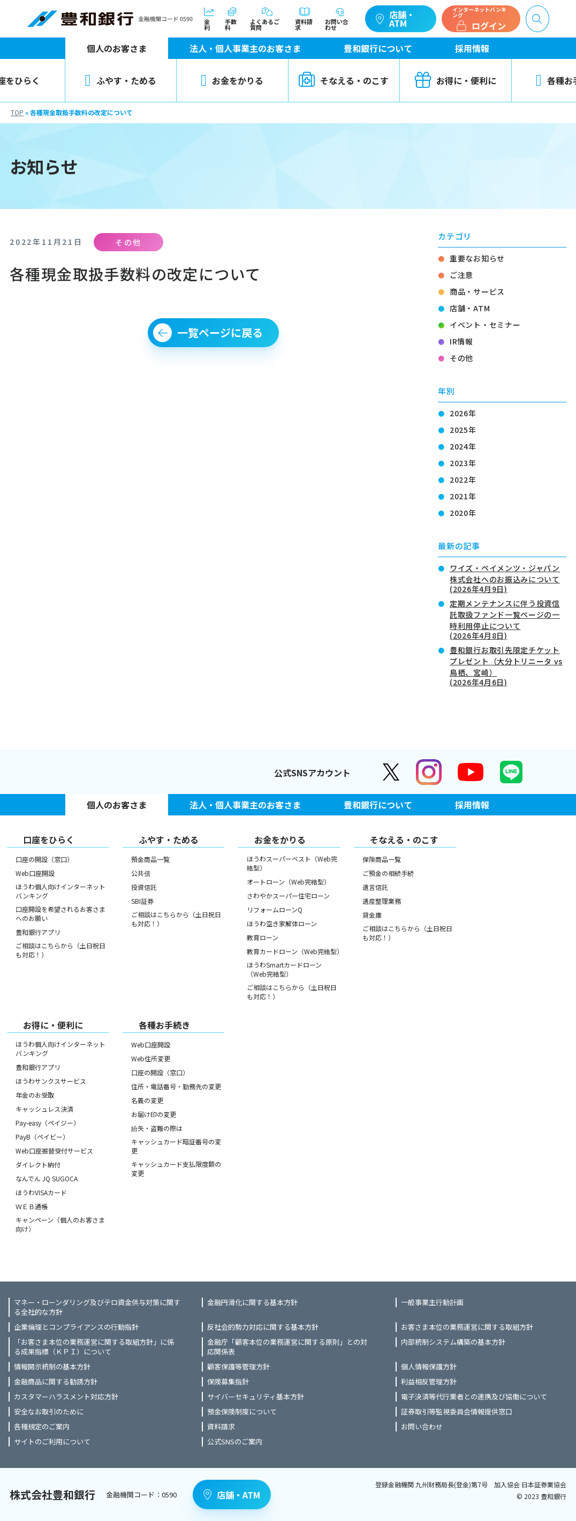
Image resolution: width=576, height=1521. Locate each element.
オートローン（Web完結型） (288, 881)
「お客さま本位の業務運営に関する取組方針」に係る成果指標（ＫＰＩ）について (94, 1347)
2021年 (463, 496)
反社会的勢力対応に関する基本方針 (263, 1327)
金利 (209, 19)
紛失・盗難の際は (157, 1128)
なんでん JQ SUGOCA (47, 1178)
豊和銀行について (378, 48)
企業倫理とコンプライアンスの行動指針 (76, 1327)
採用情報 (472, 48)
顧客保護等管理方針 (238, 1367)
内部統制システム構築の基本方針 (453, 1342)
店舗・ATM (395, 18)
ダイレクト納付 (38, 1164)
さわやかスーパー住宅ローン (288, 895)
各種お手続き (164, 1024)
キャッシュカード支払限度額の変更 (176, 1168)
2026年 (463, 413)
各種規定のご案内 (42, 1427)
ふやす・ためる (120, 80)
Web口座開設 (35, 873)
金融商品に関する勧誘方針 (55, 1382)
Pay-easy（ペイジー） (48, 1122)
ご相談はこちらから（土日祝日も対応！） (60, 950)
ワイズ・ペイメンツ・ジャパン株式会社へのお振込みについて (508, 578)
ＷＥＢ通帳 (32, 1206)
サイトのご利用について (52, 1442)
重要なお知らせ (477, 258)
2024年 (463, 446)
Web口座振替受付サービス (54, 1150)
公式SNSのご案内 (234, 1442)
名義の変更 (147, 1100)
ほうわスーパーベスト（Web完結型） (292, 863)
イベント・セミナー (485, 324)
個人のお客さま (117, 48)
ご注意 (461, 274)
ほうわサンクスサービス (51, 1080)
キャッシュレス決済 (44, 1108)
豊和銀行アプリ (38, 931)
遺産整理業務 (381, 900)
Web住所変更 (150, 1058)
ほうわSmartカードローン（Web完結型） (284, 969)
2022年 (463, 479)
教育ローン (262, 937)
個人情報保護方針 (429, 1367)
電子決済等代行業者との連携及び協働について (474, 1397)
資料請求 (305, 19)
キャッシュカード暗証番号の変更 (176, 1146)
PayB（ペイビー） (42, 1136)
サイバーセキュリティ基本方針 (255, 1397)
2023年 (463, 463)
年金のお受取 (35, 1094)
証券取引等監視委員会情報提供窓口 (456, 1412)
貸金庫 (372, 914)
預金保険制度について (242, 1412)
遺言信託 (375, 886)
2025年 (463, 429)
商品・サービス (477, 291)
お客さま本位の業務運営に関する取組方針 (467, 1327)
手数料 (232, 19)
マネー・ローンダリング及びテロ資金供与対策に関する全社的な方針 (97, 1307)
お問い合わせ (339, 19)
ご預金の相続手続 (388, 873)
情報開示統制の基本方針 (52, 1367)
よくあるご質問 (267, 19)
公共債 (140, 873)
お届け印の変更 (153, 1114)
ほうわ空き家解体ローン (282, 923)
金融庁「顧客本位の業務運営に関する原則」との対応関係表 (287, 1347)
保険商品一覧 (381, 859)
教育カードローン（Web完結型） (293, 951)
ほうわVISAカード (41, 1192)
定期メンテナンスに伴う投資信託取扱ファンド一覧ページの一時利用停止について (508, 618)
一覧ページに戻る (220, 332)
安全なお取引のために (49, 1412)
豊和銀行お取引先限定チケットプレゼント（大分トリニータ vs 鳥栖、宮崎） (508, 665)
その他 (461, 358)
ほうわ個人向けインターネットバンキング (60, 891)
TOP (17, 112)
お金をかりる (232, 80)
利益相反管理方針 (429, 1382)
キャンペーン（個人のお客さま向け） (60, 1224)
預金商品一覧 (150, 859)
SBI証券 (142, 900)
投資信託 (144, 886)
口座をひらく (48, 839)
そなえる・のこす (344, 80)
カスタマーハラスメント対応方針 (66, 1397)
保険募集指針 (228, 1382)
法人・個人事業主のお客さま (245, 48)
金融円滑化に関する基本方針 (252, 1302)
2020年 (463, 512)
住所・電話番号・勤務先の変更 (176, 1086)
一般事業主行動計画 (432, 1302)
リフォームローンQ (274, 909)
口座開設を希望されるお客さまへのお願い (60, 913)
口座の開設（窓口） (44, 859)
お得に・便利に (455, 80)
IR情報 (461, 341)
